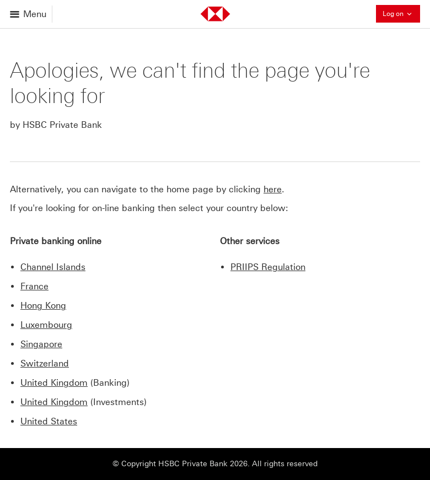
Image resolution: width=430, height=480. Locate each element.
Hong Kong (43, 305)
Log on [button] (401, 13)
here (273, 189)
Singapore (41, 344)
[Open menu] (29, 14)
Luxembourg (46, 325)
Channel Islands (52, 267)
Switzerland (44, 363)
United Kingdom (54, 382)
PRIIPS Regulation (267, 267)
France (34, 286)
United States (48, 421)
